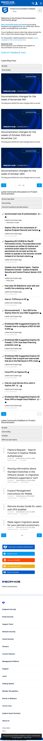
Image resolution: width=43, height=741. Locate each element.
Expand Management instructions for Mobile (19, 492)
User (36, 3)
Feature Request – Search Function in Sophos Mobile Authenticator (21, 453)
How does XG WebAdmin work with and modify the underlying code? (22, 287)
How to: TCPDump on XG (15, 299)
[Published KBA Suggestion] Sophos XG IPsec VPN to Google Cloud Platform (22, 398)
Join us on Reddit (12, 560)
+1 (19, 385)
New (40, 10)
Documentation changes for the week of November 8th (18, 98)
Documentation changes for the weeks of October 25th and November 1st (18, 135)
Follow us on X (10, 553)
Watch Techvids (11, 572)
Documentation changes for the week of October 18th (18, 172)
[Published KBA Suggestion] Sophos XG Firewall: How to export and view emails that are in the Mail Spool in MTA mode (22, 358)
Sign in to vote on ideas (3, 448)
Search (33, 3)
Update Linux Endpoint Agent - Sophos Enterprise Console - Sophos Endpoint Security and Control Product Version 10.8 (23, 270)
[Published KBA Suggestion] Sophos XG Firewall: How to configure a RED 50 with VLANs (22, 326)
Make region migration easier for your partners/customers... (24, 523)
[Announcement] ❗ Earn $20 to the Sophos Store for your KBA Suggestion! (22, 311)
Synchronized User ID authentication (21, 214)
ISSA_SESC (10, 281)
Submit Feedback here (13, 52)
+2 (41, 214)
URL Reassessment (12, 566)
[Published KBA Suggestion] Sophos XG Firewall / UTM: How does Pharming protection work (22, 342)
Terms (3, 731)
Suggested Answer (3, 286)
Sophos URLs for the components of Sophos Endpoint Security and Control (21, 228)
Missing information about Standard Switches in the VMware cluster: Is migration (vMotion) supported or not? (23, 473)
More (14, 11)
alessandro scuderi (13, 222)
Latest (13, 220)
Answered (3, 214)
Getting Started (6, 728)
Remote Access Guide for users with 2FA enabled (24, 508)
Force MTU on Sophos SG (16, 372)
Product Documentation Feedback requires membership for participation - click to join (21, 737)
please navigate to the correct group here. (19, 39)
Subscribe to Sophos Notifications (18, 547)
